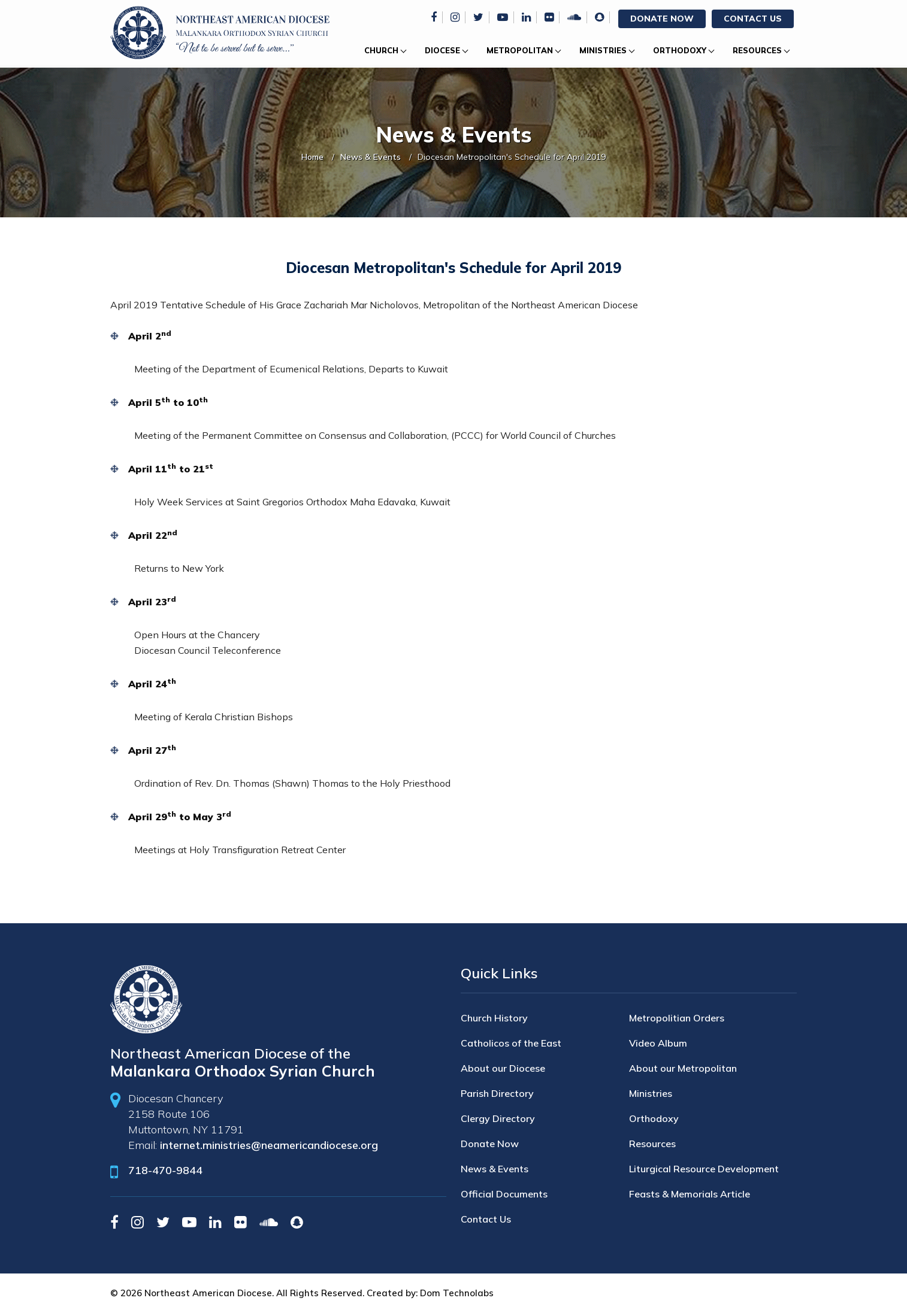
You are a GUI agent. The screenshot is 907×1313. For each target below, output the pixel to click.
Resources (757, 50)
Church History (494, 1018)
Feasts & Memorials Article (689, 1194)
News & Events (370, 156)
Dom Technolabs (457, 1293)
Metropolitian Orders (676, 1018)
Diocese (442, 50)
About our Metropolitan (683, 1068)
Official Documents (504, 1194)
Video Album (658, 1043)
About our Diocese (503, 1068)
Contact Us (753, 18)
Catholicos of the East (511, 1043)
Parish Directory (497, 1093)
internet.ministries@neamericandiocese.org (269, 1145)
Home (312, 156)
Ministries (603, 50)
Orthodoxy (679, 50)
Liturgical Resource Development (704, 1169)
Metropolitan (519, 50)
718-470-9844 (165, 1170)
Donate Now (662, 18)
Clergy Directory (498, 1118)
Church (381, 50)
